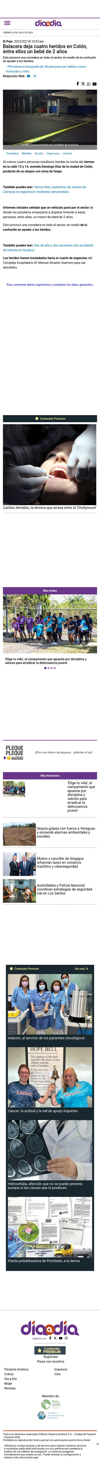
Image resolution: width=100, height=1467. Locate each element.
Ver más (81, 968)
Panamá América (16, 1369)
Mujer (8, 1383)
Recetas (10, 1388)
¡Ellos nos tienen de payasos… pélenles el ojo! (64, 752)
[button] (10, 632)
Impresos (61, 1369)
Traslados (12, 153)
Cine (57, 1374)
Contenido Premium (50, 418)
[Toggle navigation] (7, 23)
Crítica (8, 1374)
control (67, 153)
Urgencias (53, 153)
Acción (38, 153)
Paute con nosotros (50, 1361)
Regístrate (51, 1357)
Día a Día (10, 1379)
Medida (27, 153)
